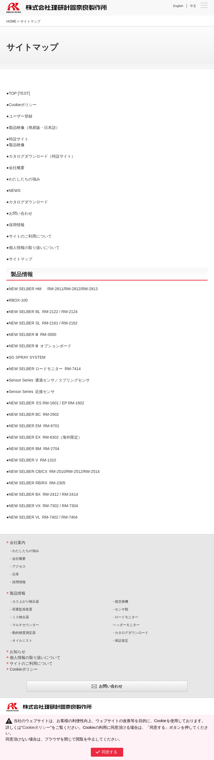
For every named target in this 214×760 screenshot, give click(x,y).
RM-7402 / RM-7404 (43, 517)
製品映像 (17, 145)
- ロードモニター (125, 617)
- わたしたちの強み (24, 551)
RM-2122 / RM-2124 (43, 311)
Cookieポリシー (23, 104)
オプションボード (40, 346)
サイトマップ (20, 259)
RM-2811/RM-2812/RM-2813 (53, 289)
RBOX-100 (18, 300)
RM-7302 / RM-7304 (43, 506)
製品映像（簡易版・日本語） (34, 127)
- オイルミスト (21, 640)
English (178, 6)
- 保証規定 (120, 640)
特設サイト (18, 139)
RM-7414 (45, 368)
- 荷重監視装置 (21, 609)
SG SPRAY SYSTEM (27, 357)
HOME (11, 21)
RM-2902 (34, 414)
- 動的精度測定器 (23, 633)
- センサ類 (120, 609)
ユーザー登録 (20, 116)
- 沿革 (14, 574)
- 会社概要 (18, 559)
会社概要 (17, 167)
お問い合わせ (20, 213)
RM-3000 (32, 334)
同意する (109, 752)
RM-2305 (37, 483)
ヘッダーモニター (126, 625)
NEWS (15, 190)
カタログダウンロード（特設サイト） (42, 156)
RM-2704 (34, 448)
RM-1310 (32, 460)
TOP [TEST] (19, 93)
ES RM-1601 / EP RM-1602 (46, 403)
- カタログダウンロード (130, 633)
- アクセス (18, 566)
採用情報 (17, 225)
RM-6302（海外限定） (45, 437)
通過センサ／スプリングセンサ (49, 380)
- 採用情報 (18, 582)
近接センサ (32, 391)
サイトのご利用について (30, 236)
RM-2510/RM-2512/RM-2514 (54, 471)
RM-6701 (34, 426)
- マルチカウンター (24, 625)
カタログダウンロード (28, 202)
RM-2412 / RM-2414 (43, 494)
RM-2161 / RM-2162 (43, 323)
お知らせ (17, 651)
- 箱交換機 (120, 601)
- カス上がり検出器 (24, 601)
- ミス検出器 (19, 617)
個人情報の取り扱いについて (34, 247)
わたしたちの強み (24, 179)
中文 (193, 6)
